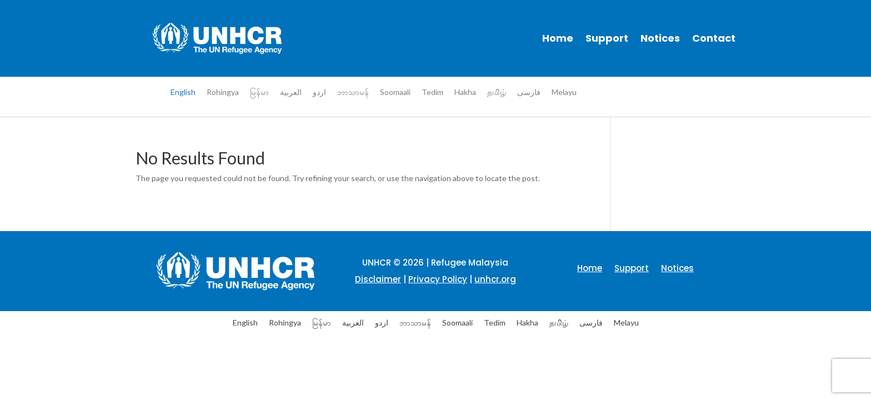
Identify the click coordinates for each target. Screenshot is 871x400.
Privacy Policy (437, 279)
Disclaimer (378, 279)
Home (557, 38)
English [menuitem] (183, 92)
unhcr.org (495, 279)
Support (606, 38)
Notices (660, 38)
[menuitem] (183, 92)
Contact (713, 38)
